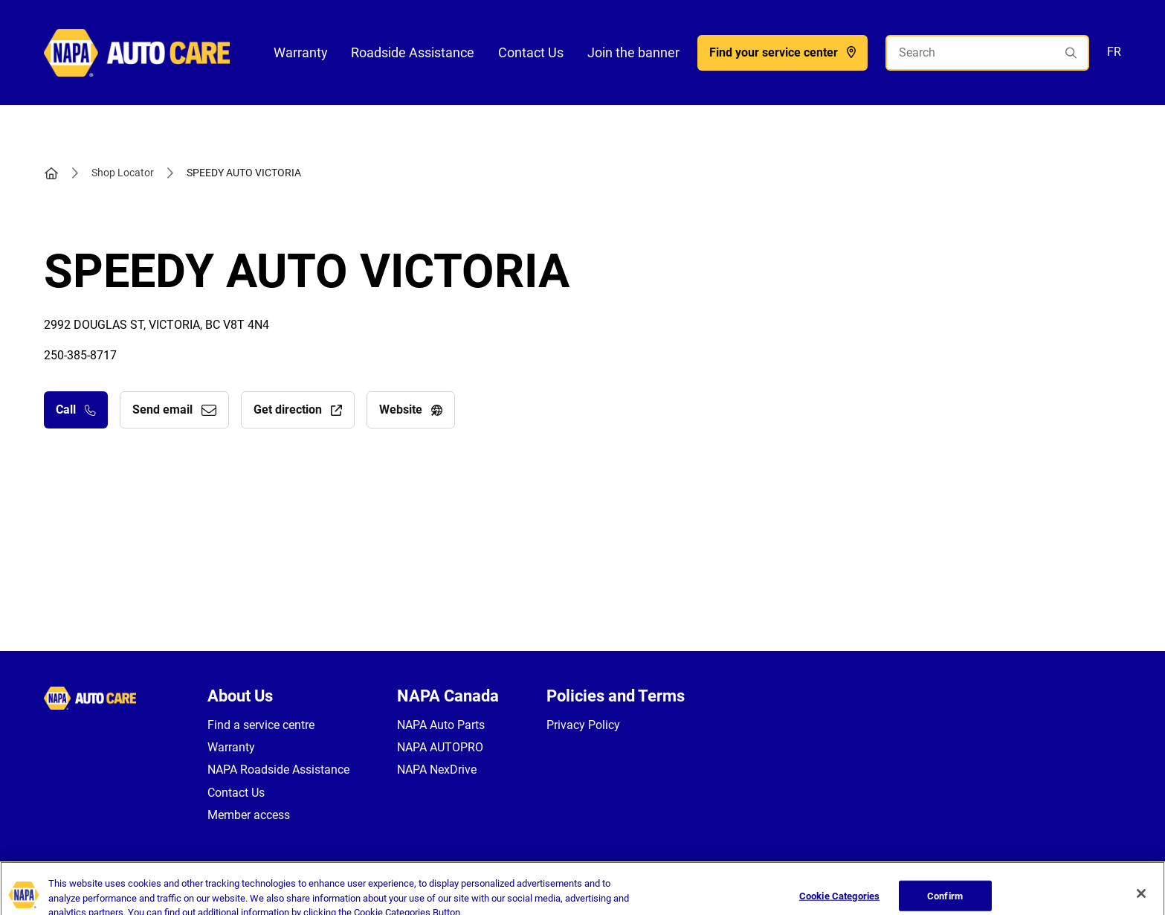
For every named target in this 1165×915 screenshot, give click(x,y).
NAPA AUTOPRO (440, 747)
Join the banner (633, 52)
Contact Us (531, 52)
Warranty (301, 52)
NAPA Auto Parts (441, 725)
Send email (174, 409)
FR (1114, 52)
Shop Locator (122, 173)
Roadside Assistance (412, 52)
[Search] (987, 53)
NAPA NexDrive (437, 769)
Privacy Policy (583, 725)
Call (76, 409)
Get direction (298, 409)
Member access (248, 815)
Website (410, 409)
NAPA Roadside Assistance (278, 769)
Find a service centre (260, 725)
